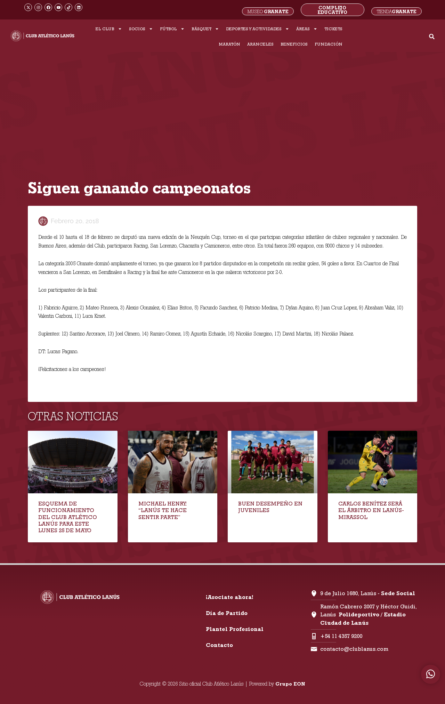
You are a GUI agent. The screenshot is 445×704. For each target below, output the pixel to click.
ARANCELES (260, 44)
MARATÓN (229, 44)
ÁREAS (306, 28)
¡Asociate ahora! (229, 597)
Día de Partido (227, 613)
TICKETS (333, 28)
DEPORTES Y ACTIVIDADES (257, 28)
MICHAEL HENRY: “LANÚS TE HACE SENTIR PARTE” (162, 510)
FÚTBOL (172, 28)
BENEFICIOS (294, 44)
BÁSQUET (205, 28)
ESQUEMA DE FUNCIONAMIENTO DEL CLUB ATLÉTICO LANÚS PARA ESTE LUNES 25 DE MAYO (67, 517)
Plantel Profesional (235, 629)
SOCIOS (141, 28)
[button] (432, 37)
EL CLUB (109, 28)
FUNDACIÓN (328, 44)
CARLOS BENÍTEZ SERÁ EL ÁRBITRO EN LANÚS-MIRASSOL (371, 510)
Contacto (219, 645)
